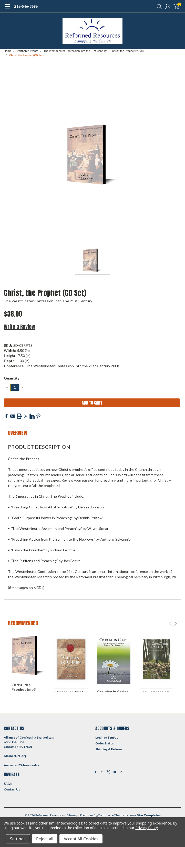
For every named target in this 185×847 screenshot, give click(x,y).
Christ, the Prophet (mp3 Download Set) (25, 689)
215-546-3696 (26, 6)
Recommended (23, 623)
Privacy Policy (146, 827)
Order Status (104, 743)
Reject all (44, 839)
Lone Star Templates (144, 815)
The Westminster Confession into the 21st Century (75, 51)
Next (175, 623)
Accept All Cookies (81, 839)
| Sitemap (71, 815)
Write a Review (19, 327)
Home (8, 51)
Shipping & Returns (108, 749)
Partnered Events (27, 51)
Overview (17, 433)
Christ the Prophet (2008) (127, 51)
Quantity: (12, 378)
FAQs (8, 783)
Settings (18, 839)
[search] (158, 6)
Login (99, 737)
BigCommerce (104, 815)
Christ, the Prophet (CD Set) (26, 55)
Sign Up (113, 737)
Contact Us (12, 789)
